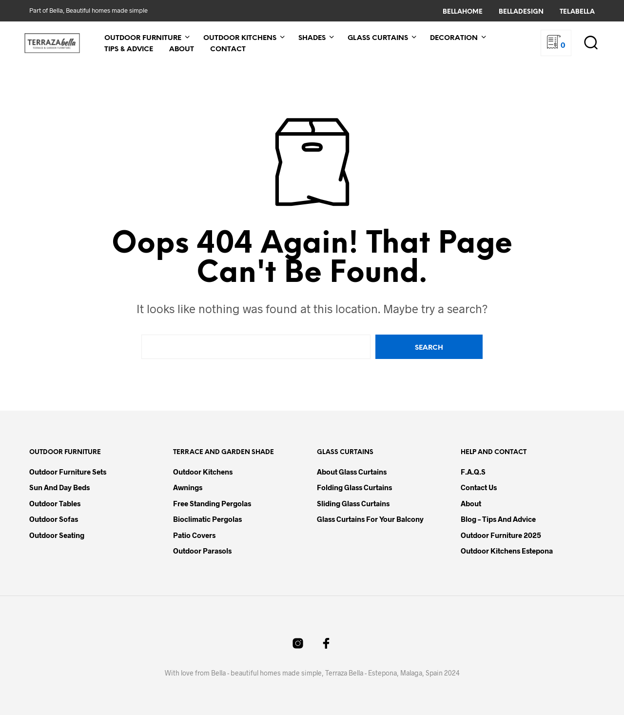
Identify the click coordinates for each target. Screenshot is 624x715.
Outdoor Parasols (202, 550)
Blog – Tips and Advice (498, 519)
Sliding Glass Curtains (353, 503)
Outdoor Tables (54, 503)
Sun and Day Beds (59, 487)
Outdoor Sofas (53, 519)
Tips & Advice (128, 49)
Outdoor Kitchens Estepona (507, 550)
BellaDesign (521, 12)
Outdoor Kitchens (239, 38)
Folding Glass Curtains (354, 487)
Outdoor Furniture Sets (67, 471)
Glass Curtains (378, 38)
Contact (228, 49)
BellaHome (463, 12)
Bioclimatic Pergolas (207, 519)
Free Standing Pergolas (212, 503)
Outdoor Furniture (142, 38)
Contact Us (479, 487)
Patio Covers (194, 535)
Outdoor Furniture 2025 (501, 535)
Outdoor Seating (56, 535)
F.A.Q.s (473, 471)
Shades (312, 38)
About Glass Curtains (352, 471)
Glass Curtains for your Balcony (370, 519)
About (181, 49)
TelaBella (577, 12)
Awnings (187, 487)
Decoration (454, 38)
